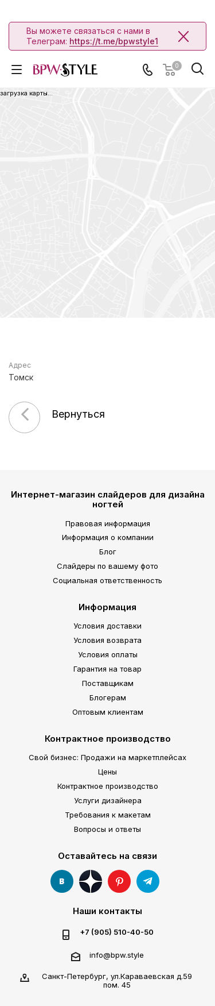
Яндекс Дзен (90, 881)
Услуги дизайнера (108, 800)
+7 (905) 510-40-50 (117, 932)
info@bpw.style (116, 954)
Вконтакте (61, 881)
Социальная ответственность (107, 580)
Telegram (147, 881)
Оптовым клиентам (107, 711)
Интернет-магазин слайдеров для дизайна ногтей (108, 499)
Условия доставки (107, 625)
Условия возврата (107, 640)
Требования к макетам (108, 814)
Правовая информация (107, 523)
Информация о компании (108, 537)
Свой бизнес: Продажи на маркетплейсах (107, 757)
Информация (107, 607)
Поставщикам (108, 683)
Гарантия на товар (107, 668)
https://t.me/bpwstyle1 (113, 41)
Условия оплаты (108, 654)
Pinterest (119, 881)
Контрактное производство (108, 738)
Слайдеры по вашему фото (107, 566)
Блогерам (107, 697)
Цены (107, 771)
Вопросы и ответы (107, 829)
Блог (107, 551)
